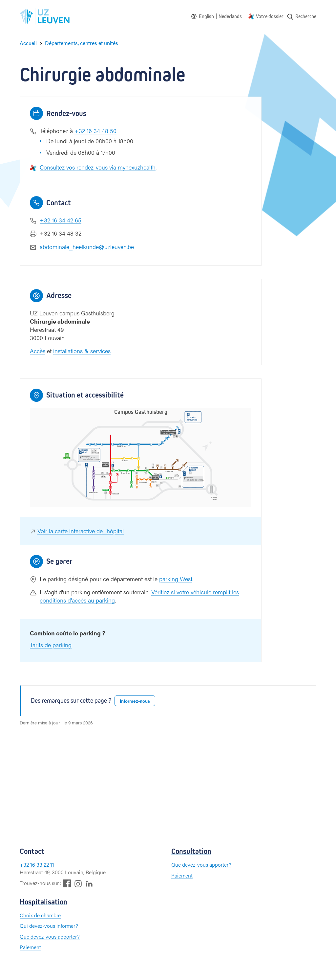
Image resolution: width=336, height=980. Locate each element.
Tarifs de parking (51, 645)
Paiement (182, 875)
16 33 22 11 (42, 864)
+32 (25, 864)
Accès (37, 351)
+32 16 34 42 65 (60, 220)
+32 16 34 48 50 (95, 130)
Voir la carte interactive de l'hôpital (80, 531)
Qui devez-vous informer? (49, 925)
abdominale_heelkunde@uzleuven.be (87, 246)
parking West (175, 579)
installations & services (82, 351)
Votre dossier (270, 16)
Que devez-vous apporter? (201, 864)
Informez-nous (135, 700)
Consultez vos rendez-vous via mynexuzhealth (98, 167)
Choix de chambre (40, 915)
